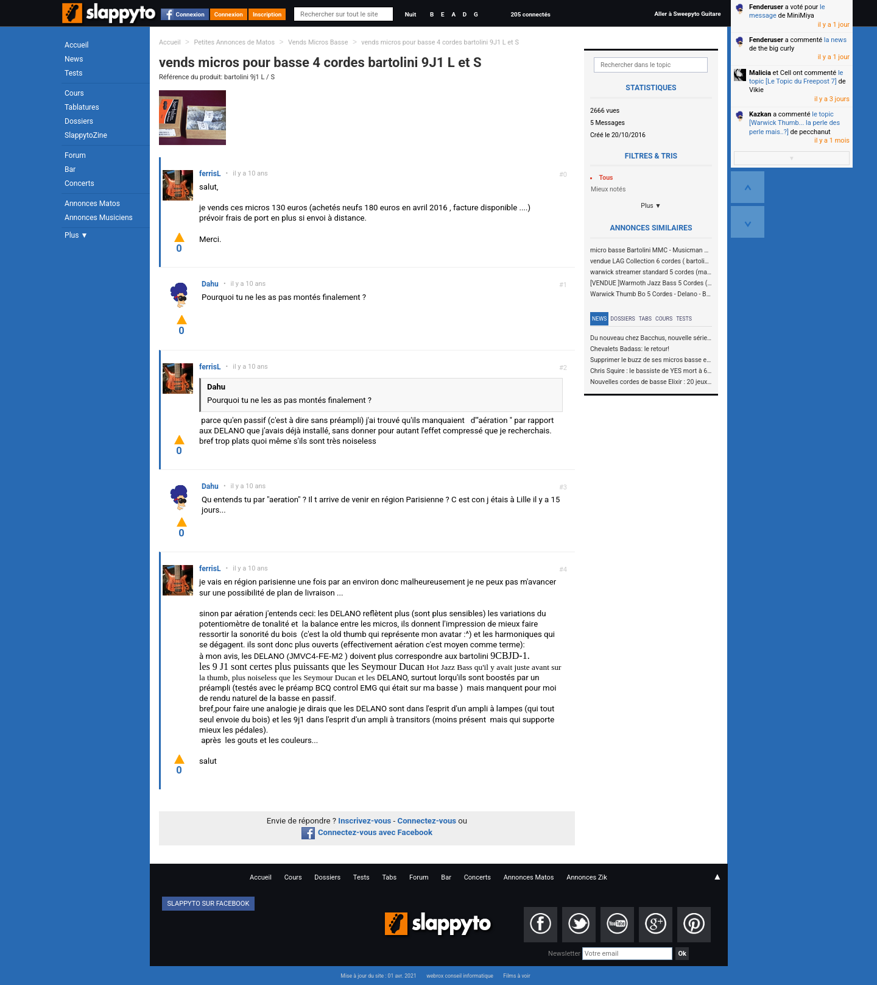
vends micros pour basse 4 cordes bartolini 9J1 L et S (440, 42)
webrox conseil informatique (459, 976)
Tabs (645, 319)
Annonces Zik (586, 877)
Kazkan (760, 114)
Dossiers (79, 121)
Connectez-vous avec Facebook (366, 832)
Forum (75, 155)
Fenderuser (766, 7)
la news (835, 40)
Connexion (190, 14)
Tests (73, 73)
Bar (70, 169)
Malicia (760, 73)
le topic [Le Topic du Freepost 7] (796, 77)
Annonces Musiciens (99, 217)
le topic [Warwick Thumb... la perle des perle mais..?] (794, 123)
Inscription (267, 14)
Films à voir (516, 976)
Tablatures (82, 107)
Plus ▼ (76, 235)
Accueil (77, 45)
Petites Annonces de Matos (234, 42)
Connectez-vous (427, 820)
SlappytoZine (86, 135)
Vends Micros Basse (318, 42)
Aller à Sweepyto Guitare (687, 13)
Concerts (79, 183)
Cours (74, 93)
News (74, 59)
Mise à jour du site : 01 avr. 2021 (378, 976)
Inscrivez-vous (364, 820)
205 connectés (530, 14)
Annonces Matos (92, 203)
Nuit (410, 14)
